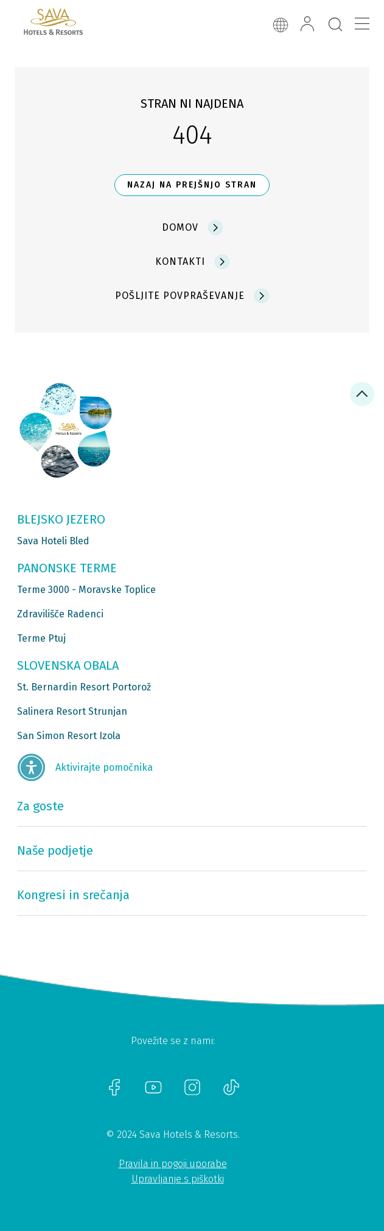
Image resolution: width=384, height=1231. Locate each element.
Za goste (40, 806)
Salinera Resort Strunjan (72, 711)
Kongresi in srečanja (73, 895)
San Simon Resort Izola (68, 736)
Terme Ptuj (41, 638)
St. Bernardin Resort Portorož (84, 687)
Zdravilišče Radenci (60, 614)
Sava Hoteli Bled (53, 541)
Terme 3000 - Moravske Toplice (86, 589)
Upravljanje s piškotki (177, 1179)
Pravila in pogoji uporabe (173, 1164)
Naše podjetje (55, 850)
